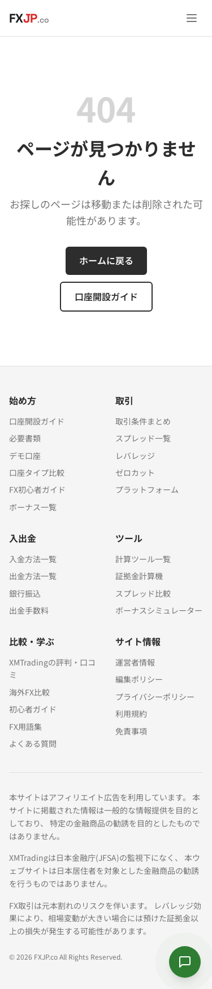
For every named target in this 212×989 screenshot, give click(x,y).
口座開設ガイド (106, 296)
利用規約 (131, 713)
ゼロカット (135, 472)
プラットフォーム (147, 489)
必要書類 (25, 438)
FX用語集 (25, 726)
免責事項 (131, 731)
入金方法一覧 (33, 558)
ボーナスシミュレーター (158, 610)
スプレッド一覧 (143, 438)
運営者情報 (135, 662)
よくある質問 (33, 743)
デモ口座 (25, 455)
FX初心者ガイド (37, 489)
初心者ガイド (33, 709)
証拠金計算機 (139, 575)
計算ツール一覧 (143, 558)
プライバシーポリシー (154, 696)
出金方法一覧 (33, 575)
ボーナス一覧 (33, 507)
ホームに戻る (106, 260)
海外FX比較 (29, 692)
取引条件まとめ (143, 421)
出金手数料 (29, 610)
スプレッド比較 (143, 593)
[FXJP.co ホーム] (29, 18)
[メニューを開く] (191, 18)
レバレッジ (135, 455)
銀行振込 (25, 593)
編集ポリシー (139, 679)
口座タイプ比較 (36, 472)
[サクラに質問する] (185, 962)
